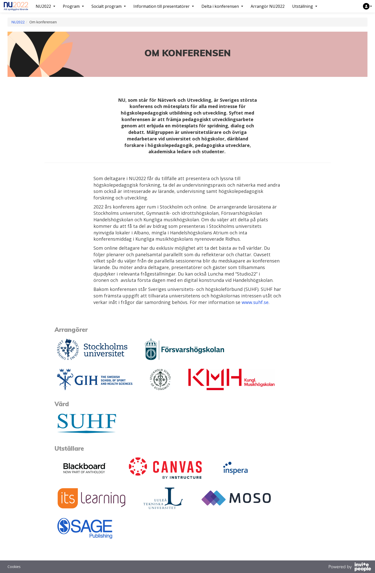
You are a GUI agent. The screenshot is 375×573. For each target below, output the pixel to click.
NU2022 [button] (45, 6)
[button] (367, 6)
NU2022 (18, 22)
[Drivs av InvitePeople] (349, 567)
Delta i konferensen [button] (222, 6)
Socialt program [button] (108, 6)
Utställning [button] (304, 6)
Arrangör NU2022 (268, 6)
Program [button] (73, 6)
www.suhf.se (255, 302)
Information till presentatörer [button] (163, 6)
